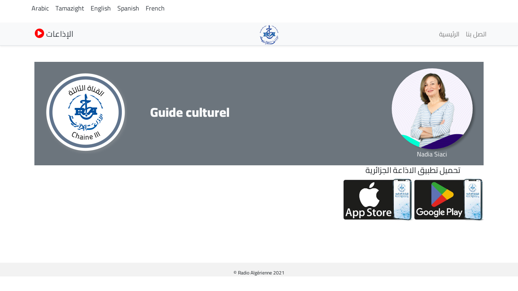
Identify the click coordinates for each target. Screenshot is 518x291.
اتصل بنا (476, 34)
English (101, 8)
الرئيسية (449, 34)
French (155, 8)
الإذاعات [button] (54, 33)
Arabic (40, 8)
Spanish (128, 8)
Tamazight (69, 8)
